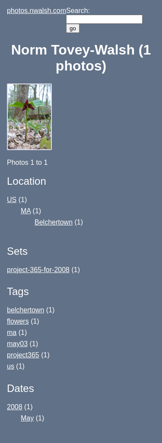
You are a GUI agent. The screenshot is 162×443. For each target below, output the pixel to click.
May (27, 418)
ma (11, 332)
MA (26, 211)
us (10, 366)
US (11, 199)
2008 (14, 407)
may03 (17, 343)
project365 (23, 355)
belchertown (25, 310)
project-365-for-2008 (38, 269)
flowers (18, 321)
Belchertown (54, 222)
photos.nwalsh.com (36, 10)
